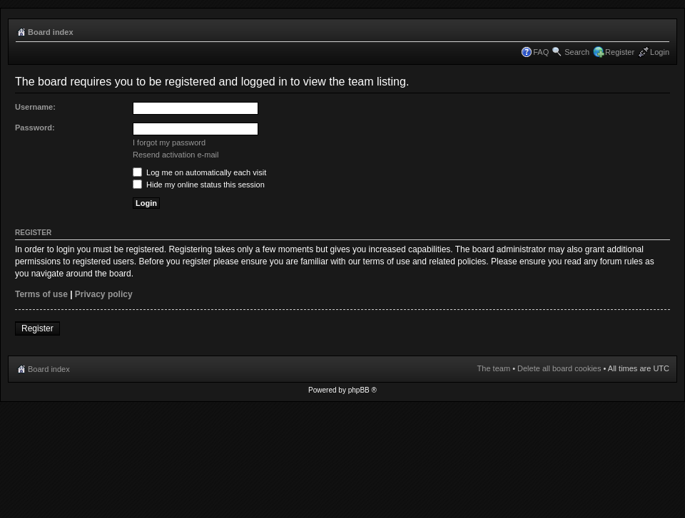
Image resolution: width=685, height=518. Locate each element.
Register (619, 52)
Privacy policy (104, 294)
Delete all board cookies (559, 368)
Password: (35, 127)
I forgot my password (169, 142)
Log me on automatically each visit (199, 172)
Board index (50, 32)
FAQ (541, 52)
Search (576, 52)
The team (493, 368)
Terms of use (41, 294)
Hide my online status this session (199, 184)
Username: (35, 107)
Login (659, 52)
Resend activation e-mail (175, 154)
